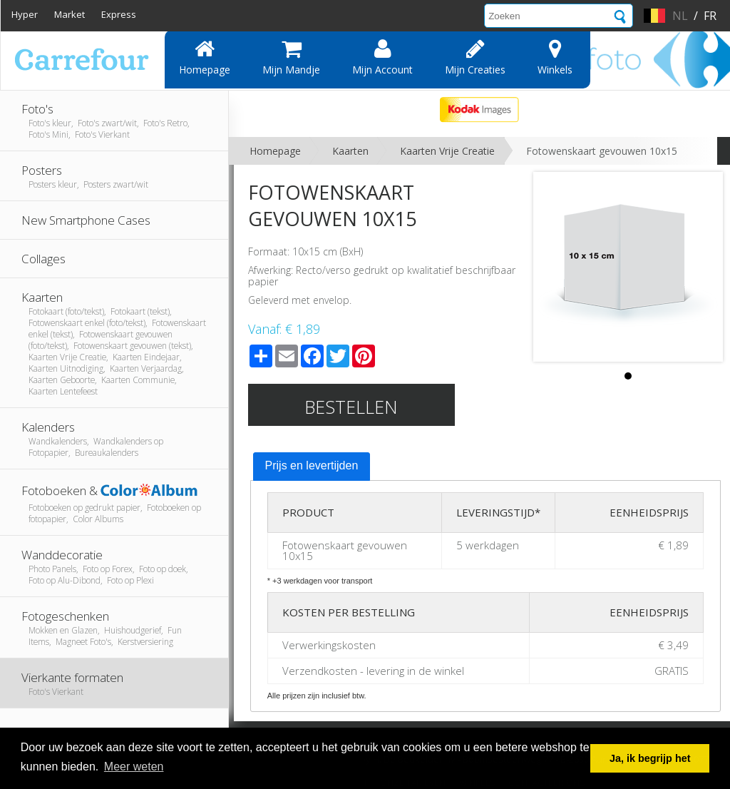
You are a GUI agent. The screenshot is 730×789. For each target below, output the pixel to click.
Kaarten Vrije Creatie (447, 151)
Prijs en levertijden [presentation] (312, 465)
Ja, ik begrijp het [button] (650, 758)
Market (69, 14)
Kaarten (350, 151)
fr (710, 16)
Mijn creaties (475, 57)
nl (680, 16)
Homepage (204, 57)
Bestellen (351, 406)
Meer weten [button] (134, 766)
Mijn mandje (291, 57)
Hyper (24, 14)
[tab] (312, 466)
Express (118, 14)
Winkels (555, 57)
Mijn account (382, 57)
